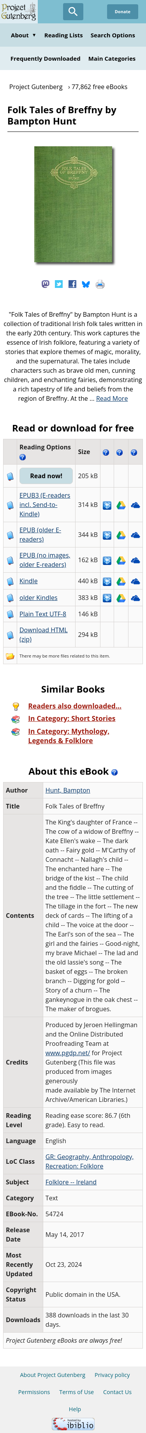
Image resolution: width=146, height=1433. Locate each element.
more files (59, 656)
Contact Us (117, 1392)
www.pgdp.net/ (68, 1053)
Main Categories (112, 58)
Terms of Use (76, 1392)
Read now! (46, 476)
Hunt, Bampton (68, 790)
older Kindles (38, 597)
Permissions (34, 1392)
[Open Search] (73, 11)
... (109, 398)
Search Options (113, 35)
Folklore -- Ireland (71, 1182)
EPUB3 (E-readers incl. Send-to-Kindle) (44, 504)
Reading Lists (63, 35)
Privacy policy (112, 1375)
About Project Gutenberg (52, 1375)
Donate (122, 11)
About (24, 35)
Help (75, 1409)
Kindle (28, 581)
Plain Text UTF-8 (42, 614)
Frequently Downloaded (46, 58)
